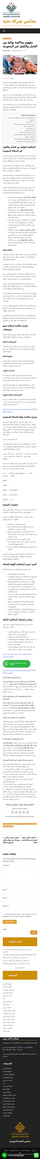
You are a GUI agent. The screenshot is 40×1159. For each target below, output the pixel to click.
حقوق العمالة (29, 128)
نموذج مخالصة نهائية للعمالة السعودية (24, 134)
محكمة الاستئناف (8, 1025)
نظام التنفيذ (6, 1031)
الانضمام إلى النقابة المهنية (26, 132)
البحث (4, 929)
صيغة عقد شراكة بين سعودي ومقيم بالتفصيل (16, 963)
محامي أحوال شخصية (9, 1010)
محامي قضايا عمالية (7, 38)
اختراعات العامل (29, 130)
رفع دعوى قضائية (26, 823)
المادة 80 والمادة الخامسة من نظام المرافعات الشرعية (19, 955)
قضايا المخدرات (7, 1002)
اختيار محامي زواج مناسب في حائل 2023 (15, 957)
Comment (7, 865)
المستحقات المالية (28, 126)
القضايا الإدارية (7, 984)
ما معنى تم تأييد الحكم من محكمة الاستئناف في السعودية (17, 951)
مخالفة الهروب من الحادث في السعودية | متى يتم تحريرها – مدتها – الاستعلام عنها (18, 1048)
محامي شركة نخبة (19, 21)
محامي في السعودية (9, 1013)
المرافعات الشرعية (9, 990)
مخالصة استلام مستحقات (16, 823)
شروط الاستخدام (25, 1150)
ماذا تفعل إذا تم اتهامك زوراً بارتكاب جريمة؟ (16, 960)
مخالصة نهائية (29, 122)
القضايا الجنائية (7, 987)
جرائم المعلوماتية (8, 993)
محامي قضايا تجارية (9, 1016)
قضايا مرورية (7, 1007)
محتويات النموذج (29, 137)
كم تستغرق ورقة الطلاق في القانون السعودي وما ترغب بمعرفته (19, 1055)
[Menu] (4, 30)
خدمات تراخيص (7, 996)
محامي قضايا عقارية (9, 1019)
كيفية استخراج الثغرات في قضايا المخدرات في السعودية (20, 1043)
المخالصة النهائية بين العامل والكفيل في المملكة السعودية (21, 119)
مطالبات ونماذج (7, 1028)
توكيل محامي (33, 823)
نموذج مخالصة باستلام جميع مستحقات (24, 124)
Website (6, 906)
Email (5, 898)
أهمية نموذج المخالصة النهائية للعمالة (24, 139)
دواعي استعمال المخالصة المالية (25, 141)
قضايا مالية (6, 1004)
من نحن (34, 1150)
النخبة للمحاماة (6, 50)
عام (4, 999)
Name (5, 890)
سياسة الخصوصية (14, 1150)
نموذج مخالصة (6, 826)
